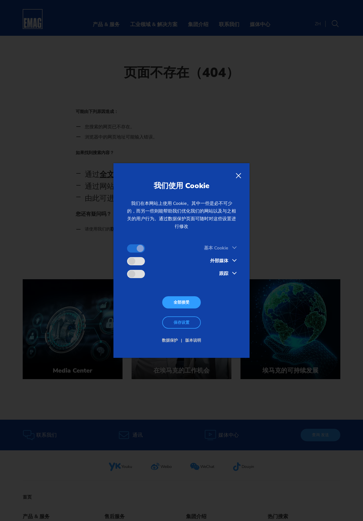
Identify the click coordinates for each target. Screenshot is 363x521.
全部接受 (181, 302)
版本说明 (193, 340)
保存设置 (181, 322)
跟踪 (223, 273)
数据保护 (170, 340)
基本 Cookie (216, 248)
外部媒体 (219, 261)
